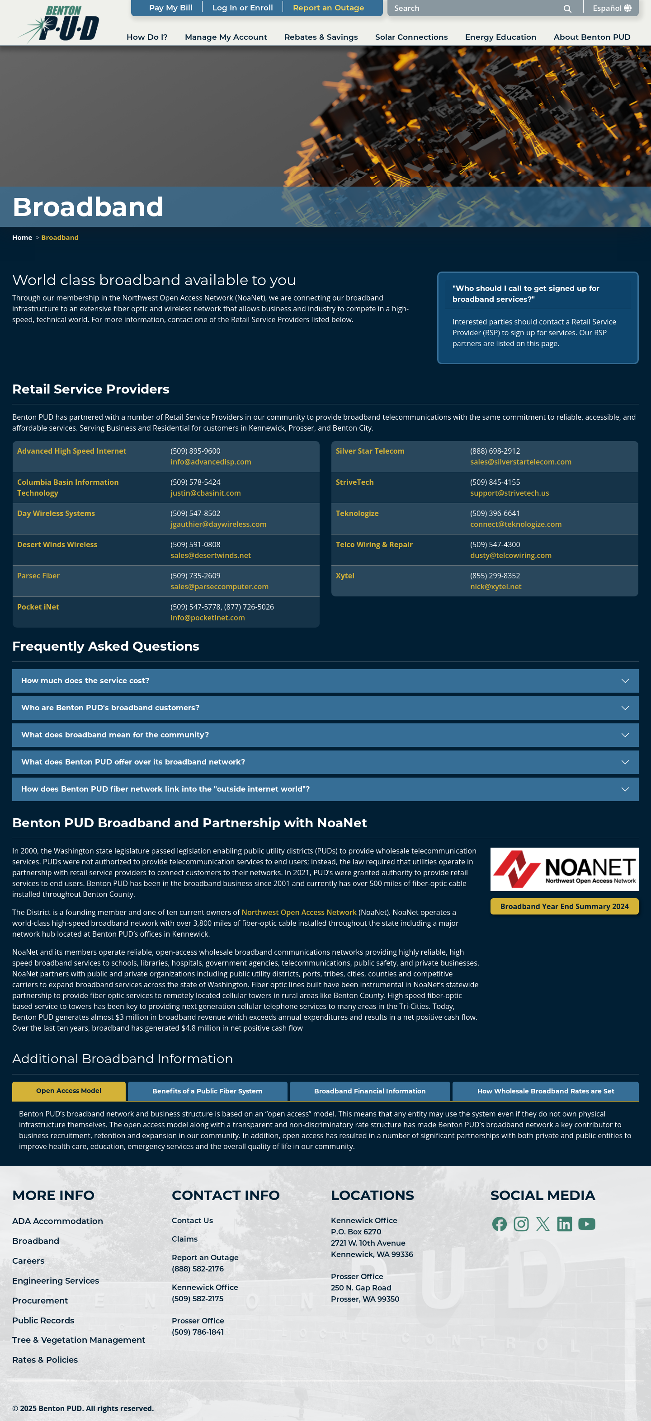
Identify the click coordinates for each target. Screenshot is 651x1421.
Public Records (43, 1321)
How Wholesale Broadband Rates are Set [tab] (545, 1091)
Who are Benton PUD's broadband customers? (110, 707)
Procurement (40, 1301)
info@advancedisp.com (211, 462)
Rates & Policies (45, 1360)
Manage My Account (226, 37)
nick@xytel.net (496, 586)
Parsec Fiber (38, 576)
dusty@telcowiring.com (511, 555)
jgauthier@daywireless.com (219, 524)
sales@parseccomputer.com (220, 586)
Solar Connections (411, 37)
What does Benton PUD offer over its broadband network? (133, 762)
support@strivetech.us (509, 493)
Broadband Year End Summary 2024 (564, 906)
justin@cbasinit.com (206, 493)
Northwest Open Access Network (299, 912)
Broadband (60, 237)
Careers (28, 1261)
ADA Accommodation (57, 1221)
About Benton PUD (592, 37)
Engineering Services (55, 1281)
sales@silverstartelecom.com (520, 462)
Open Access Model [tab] (68, 1091)
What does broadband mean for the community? (115, 735)
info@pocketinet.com (208, 618)
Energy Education (501, 37)
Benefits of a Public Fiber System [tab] (207, 1091)
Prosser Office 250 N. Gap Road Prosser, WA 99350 (365, 1288)
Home (22, 237)
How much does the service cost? (85, 680)
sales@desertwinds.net (211, 555)
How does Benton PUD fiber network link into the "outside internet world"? (165, 789)
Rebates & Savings (321, 37)
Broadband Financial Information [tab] (370, 1091)
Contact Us (192, 1220)
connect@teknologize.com (515, 524)
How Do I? (147, 37)
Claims (185, 1239)
